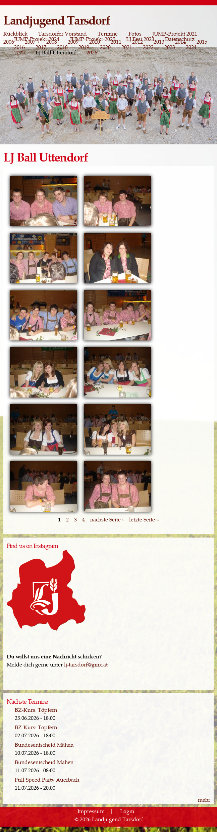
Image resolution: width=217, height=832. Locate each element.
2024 (191, 47)
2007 (30, 41)
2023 (169, 47)
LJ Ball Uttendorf (56, 52)
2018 (62, 47)
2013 (159, 41)
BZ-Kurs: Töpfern (36, 709)
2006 (8, 41)
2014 (180, 41)
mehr (204, 799)
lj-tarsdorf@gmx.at (86, 664)
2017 (41, 47)
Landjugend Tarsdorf (56, 19)
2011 (116, 41)
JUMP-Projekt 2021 (174, 33)
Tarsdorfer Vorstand (62, 33)
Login (127, 811)
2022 (148, 47)
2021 (126, 47)
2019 (83, 47)
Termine (108, 33)
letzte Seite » (144, 519)
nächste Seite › (107, 519)
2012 (137, 41)
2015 (202, 41)
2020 (105, 47)
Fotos (135, 33)
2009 (73, 41)
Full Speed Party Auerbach (47, 779)
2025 (19, 52)
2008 (51, 41)
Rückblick (15, 33)
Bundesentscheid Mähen (44, 744)
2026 (92, 52)
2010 (94, 41)
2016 (19, 47)
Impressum (91, 811)
